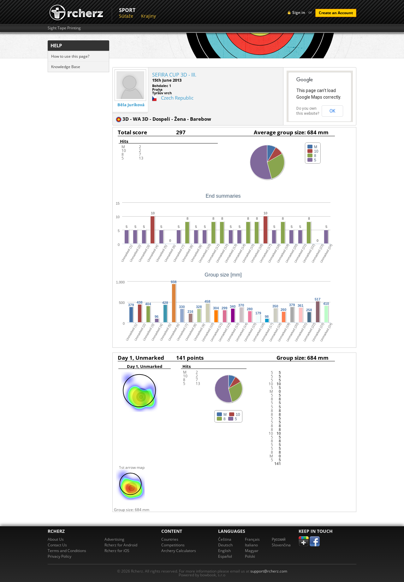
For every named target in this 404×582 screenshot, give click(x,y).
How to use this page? (70, 56)
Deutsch (225, 545)
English (224, 550)
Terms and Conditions (67, 550)
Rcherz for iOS (116, 550)
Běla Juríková (131, 105)
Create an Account (336, 12)
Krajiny (148, 16)
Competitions (173, 545)
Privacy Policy (59, 556)
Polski (250, 556)
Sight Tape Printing (64, 28)
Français (252, 539)
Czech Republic (177, 98)
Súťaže (126, 16)
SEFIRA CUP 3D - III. (174, 74)
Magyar (251, 550)
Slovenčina (281, 545)
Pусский (279, 539)
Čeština (224, 539)
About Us (56, 539)
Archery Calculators (178, 550)
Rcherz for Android (120, 545)
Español (225, 556)
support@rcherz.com (268, 571)
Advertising (114, 539)
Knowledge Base (65, 66)
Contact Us (57, 545)
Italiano (251, 545)
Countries (169, 539)
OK (332, 110)
